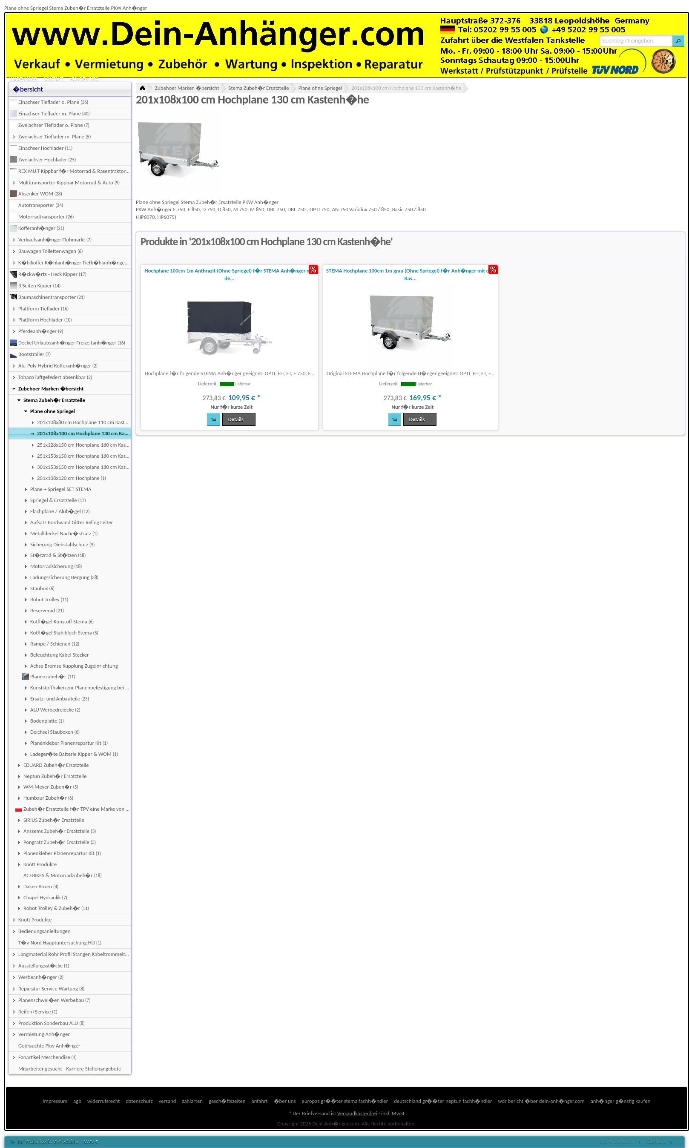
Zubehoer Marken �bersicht (187, 88)
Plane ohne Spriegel (320, 88)
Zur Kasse (656, 1142)
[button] (678, 41)
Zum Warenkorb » (617, 1142)
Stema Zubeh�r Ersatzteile (259, 88)
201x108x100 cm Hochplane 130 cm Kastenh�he (406, 88)
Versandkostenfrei (357, 1113)
